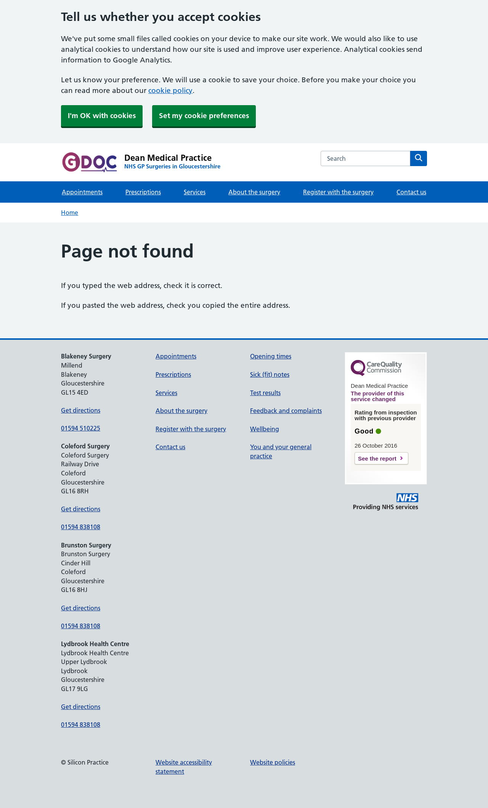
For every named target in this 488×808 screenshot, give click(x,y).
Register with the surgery (338, 192)
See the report (377, 458)
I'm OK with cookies (102, 115)
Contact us (411, 192)
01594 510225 (80, 428)
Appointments (82, 192)
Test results (265, 393)
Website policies (272, 762)
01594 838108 (80, 527)
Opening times (270, 356)
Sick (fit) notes (269, 374)
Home (69, 212)
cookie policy (170, 90)
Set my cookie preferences (204, 115)
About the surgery (254, 192)
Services (194, 192)
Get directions (80, 410)
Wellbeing (264, 429)
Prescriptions (143, 192)
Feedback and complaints (286, 410)
